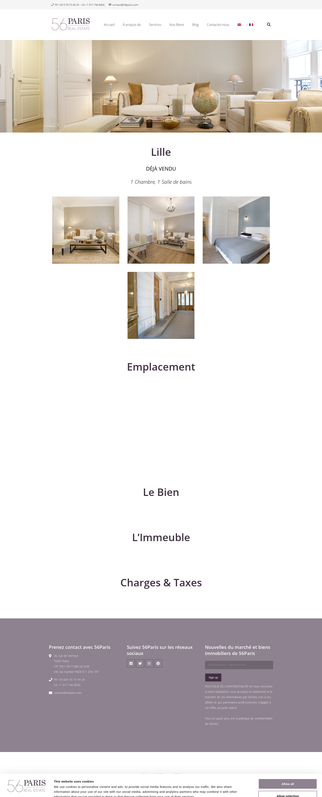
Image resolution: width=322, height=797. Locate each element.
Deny (288, 787)
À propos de (132, 24)
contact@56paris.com (68, 693)
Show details (215, 789)
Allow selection (287, 775)
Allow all (288, 763)
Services (155, 24)
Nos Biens (176, 24)
